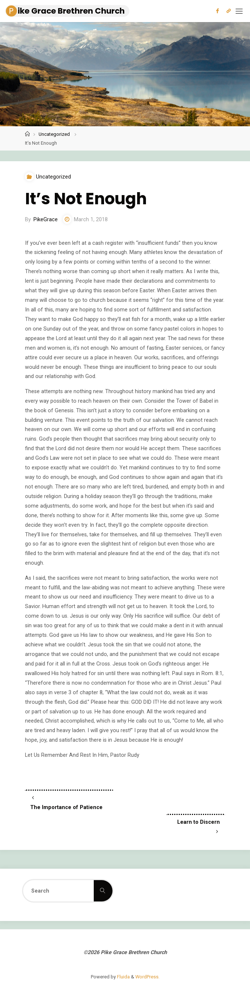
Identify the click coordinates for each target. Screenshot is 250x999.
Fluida (123, 976)
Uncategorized (54, 134)
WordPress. (147, 976)
